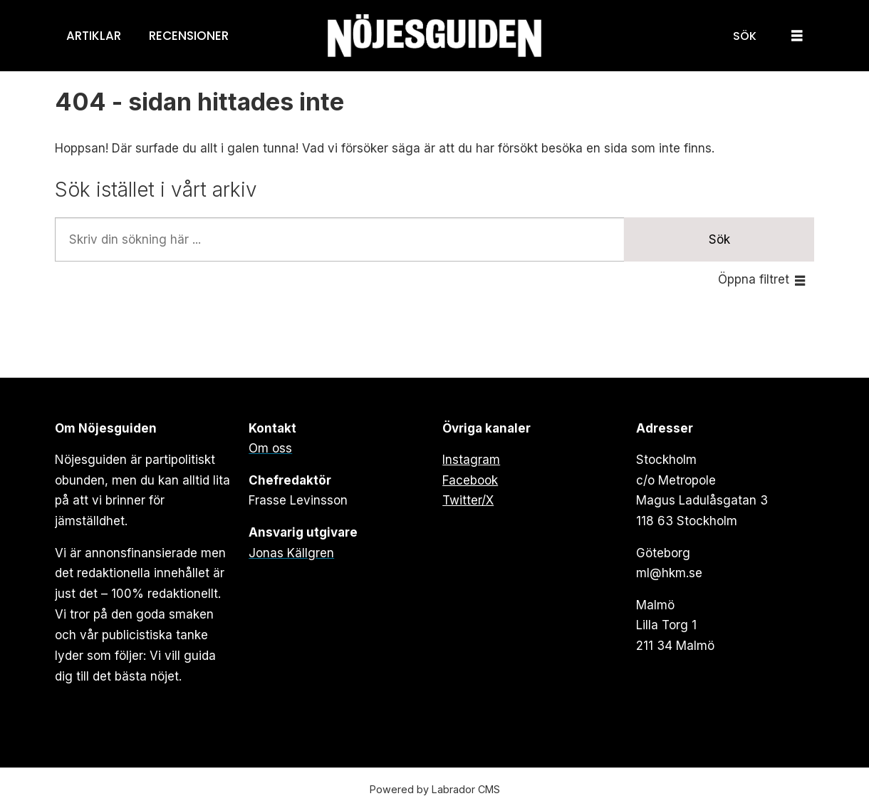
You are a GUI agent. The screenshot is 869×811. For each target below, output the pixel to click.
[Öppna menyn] (797, 36)
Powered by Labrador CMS (435, 789)
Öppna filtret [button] (753, 279)
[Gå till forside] (434, 36)
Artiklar (93, 35)
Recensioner (189, 35)
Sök (719, 239)
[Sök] (745, 36)
